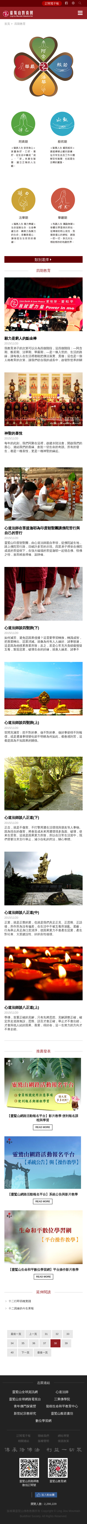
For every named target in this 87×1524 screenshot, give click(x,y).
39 (66, 1343)
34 (12, 1343)
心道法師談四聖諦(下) (21, 628)
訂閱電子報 (52, 3)
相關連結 (23, 1441)
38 (55, 1343)
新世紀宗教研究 (25, 1413)
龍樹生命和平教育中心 (62, 1406)
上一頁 (33, 1333)
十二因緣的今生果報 (21, 1308)
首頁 (7, 23)
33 (67, 1333)
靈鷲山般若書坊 (62, 1413)
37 (44, 1343)
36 (33, 1343)
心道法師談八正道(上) (21, 1008)
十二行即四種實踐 (20, 1301)
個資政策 (63, 1441)
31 (46, 1333)
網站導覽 (63, 1435)
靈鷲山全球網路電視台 (25, 1399)
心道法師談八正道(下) (21, 818)
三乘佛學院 (62, 1399)
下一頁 (25, 1352)
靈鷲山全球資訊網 (25, 1392)
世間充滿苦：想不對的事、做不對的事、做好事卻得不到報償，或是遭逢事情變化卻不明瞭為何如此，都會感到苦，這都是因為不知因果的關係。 (43, 736)
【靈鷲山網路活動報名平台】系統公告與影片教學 (43, 1199)
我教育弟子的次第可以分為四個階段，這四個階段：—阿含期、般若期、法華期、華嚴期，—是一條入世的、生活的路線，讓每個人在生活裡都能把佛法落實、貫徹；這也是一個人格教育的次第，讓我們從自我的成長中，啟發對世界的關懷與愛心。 (43, 356)
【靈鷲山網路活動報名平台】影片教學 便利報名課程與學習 (42, 1122)
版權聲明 (43, 1441)
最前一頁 (16, 1333)
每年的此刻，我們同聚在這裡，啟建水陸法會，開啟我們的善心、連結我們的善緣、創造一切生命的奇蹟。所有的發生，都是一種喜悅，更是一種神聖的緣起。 (43, 447)
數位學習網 (43, 1420)
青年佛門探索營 (25, 1406)
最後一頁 (42, 1352)
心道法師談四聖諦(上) (21, 723)
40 (12, 1352)
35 (23, 1343)
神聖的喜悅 (13, 433)
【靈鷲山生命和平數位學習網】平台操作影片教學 (43, 1274)
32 (57, 1333)
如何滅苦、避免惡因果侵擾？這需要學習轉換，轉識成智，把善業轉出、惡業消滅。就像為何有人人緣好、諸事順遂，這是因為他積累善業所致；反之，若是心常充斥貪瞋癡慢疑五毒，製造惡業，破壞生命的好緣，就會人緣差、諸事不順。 (43, 645)
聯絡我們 (43, 1435)
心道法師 (62, 1392)
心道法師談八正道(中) (21, 913)
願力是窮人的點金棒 (20, 338)
